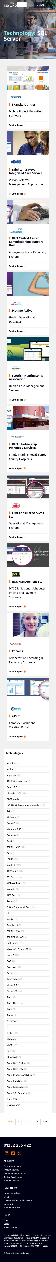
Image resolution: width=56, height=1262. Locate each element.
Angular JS (12, 925)
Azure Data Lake (15, 1069)
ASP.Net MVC (13, 847)
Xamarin (11, 889)
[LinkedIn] (6, 1153)
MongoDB (12, 985)
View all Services (11, 1181)
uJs (8, 913)
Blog (6, 1220)
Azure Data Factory (16, 1063)
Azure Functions (15, 1081)
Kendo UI (11, 865)
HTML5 (10, 859)
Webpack (11, 817)
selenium (11, 763)
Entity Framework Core (19, 907)
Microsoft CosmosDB (17, 949)
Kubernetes (13, 979)
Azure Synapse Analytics (19, 1075)
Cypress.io (12, 967)
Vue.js (10, 919)
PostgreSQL (13, 991)
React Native (13, 1003)
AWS (9, 961)
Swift (9, 841)
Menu (43, 5)
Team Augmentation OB (15, 1173)
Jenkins (10, 1033)
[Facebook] (13, 1153)
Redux (10, 1015)
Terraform (12, 1021)
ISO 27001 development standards (24, 806)
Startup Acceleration (13, 1177)
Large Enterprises (12, 1193)
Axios (9, 811)
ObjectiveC (12, 1057)
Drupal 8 (11, 835)
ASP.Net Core (13, 931)
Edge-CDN (12, 1099)
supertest (12, 776)
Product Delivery (11, 1170)
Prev (10, 1122)
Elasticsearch (13, 1105)
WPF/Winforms (14, 883)
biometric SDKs (14, 793)
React (9, 997)
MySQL (10, 1045)
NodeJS (10, 955)
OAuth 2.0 (12, 787)
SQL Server (12, 877)
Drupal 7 (11, 823)
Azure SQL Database (17, 1093)
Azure (10, 901)
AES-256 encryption (17, 781)
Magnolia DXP (14, 829)
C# (8, 853)
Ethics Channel (10, 1227)
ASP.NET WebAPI (15, 937)
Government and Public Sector (18, 1200)
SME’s (6, 1197)
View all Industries (12, 1208)
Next (9, 1051)
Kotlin (10, 769)
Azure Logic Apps (15, 1087)
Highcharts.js (13, 943)
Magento (11, 1039)
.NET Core (12, 895)
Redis (9, 1009)
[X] (19, 1153)
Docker (10, 973)
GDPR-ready (13, 799)
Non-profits (9, 1204)
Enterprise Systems (12, 1166)
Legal (6, 1224)
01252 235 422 (17, 1145)
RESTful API (13, 871)
